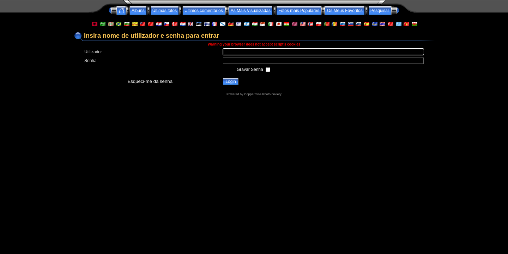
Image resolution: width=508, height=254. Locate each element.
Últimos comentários (204, 10)
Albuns (138, 10)
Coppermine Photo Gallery (263, 94)
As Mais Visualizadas (251, 10)
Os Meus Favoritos (345, 10)
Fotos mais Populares (298, 10)
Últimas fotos (164, 10)
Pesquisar (379, 10)
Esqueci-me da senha (150, 81)
